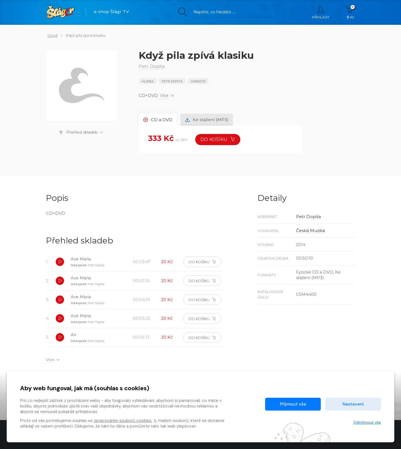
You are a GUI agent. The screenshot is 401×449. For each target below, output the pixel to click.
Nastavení (353, 404)
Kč (350, 12)
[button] (60, 263)
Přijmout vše (293, 404)
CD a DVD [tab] (158, 119)
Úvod (51, 35)
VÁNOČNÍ (198, 81)
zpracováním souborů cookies (122, 420)
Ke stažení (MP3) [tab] (208, 119)
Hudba (148, 81)
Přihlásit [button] (320, 12)
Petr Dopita (172, 81)
